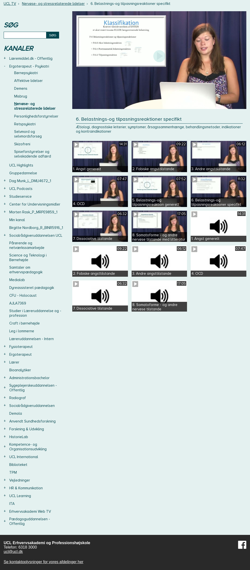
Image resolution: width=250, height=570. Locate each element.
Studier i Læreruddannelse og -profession (35, 313)
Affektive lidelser (28, 81)
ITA (12, 503)
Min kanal (17, 220)
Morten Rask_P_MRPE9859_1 (33, 212)
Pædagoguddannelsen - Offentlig (29, 521)
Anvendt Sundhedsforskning (32, 421)
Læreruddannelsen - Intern (31, 339)
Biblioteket (18, 464)
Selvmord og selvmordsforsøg (28, 133)
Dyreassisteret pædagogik (31, 287)
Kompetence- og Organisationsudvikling (28, 446)
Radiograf (17, 398)
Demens (20, 88)
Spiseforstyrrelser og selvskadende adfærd (32, 153)
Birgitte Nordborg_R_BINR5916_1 (36, 228)
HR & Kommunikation (26, 488)
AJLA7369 (17, 303)
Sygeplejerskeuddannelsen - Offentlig (33, 387)
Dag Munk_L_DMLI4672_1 (30, 181)
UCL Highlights (21, 165)
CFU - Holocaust (23, 295)
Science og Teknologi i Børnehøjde (28, 257)
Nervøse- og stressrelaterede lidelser (53, 3)
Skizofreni (22, 144)
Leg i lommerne (21, 331)
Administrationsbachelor (29, 378)
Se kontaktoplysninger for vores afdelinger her (43, 562)
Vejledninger (19, 480)
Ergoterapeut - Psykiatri (29, 66)
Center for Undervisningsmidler (34, 204)
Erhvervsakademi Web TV (30, 511)
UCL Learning (20, 496)
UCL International (23, 457)
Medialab (17, 280)
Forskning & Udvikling (26, 429)
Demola (15, 413)
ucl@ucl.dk (13, 552)
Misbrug (20, 96)
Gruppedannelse (23, 173)
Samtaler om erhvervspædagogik (25, 269)
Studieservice (20, 196)
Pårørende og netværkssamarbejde (26, 245)
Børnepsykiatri (26, 73)
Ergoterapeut (20, 354)
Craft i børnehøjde (24, 323)
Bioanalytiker (20, 370)
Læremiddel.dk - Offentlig (30, 58)
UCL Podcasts (20, 189)
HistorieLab (18, 437)
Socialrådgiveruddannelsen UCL (35, 235)
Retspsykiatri (25, 124)
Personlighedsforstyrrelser (36, 116)
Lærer (14, 362)
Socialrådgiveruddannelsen (32, 405)
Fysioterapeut (21, 346)
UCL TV (10, 3)
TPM (13, 472)
